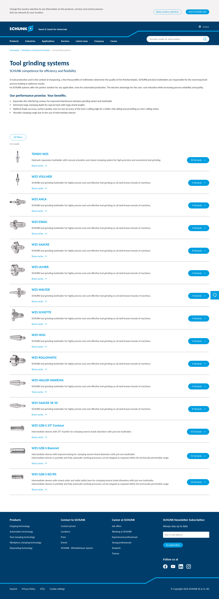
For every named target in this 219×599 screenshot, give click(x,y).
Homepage (14, 50)
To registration (173, 545)
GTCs (42, 588)
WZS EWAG (39, 222)
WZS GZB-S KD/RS (44, 474)
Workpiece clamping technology (34, 50)
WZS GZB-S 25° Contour (48, 425)
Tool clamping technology (22, 537)
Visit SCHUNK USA (197, 11)
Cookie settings (57, 588)
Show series (39, 165)
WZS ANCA (39, 199)
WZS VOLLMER (42, 176)
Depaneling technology (21, 548)
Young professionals (121, 542)
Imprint (13, 588)
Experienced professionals (125, 537)
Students (116, 548)
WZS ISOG (38, 335)
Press (63, 537)
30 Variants (198, 160)
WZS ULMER (40, 267)
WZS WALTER (41, 289)
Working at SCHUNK (122, 531)
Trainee (115, 553)
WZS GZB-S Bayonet (45, 448)
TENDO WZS (40, 154)
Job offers (116, 526)
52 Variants (198, 455)
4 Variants (199, 182)
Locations (65, 531)
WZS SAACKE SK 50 (45, 403)
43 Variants (198, 431)
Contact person (68, 526)
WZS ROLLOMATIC (44, 357)
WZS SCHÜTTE (41, 312)
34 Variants (198, 482)
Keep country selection (167, 11)
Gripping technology (20, 526)
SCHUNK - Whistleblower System (77, 548)
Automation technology (21, 531)
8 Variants (199, 250)
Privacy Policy (28, 588)
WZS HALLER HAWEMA (47, 380)
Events (64, 542)
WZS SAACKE (40, 244)
